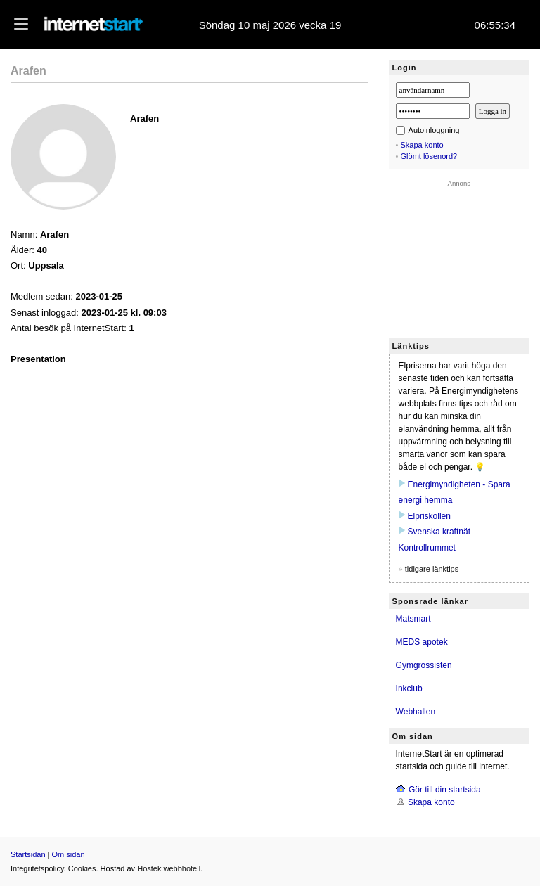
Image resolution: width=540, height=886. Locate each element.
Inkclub (409, 688)
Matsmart (413, 619)
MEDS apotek (422, 642)
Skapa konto (422, 145)
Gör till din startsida (445, 790)
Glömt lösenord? (429, 156)
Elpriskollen (429, 516)
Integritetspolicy (37, 868)
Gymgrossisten (424, 665)
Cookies (82, 868)
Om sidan (68, 854)
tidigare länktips (431, 569)
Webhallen (415, 712)
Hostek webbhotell (168, 868)
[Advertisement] (459, 257)
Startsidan (28, 854)
